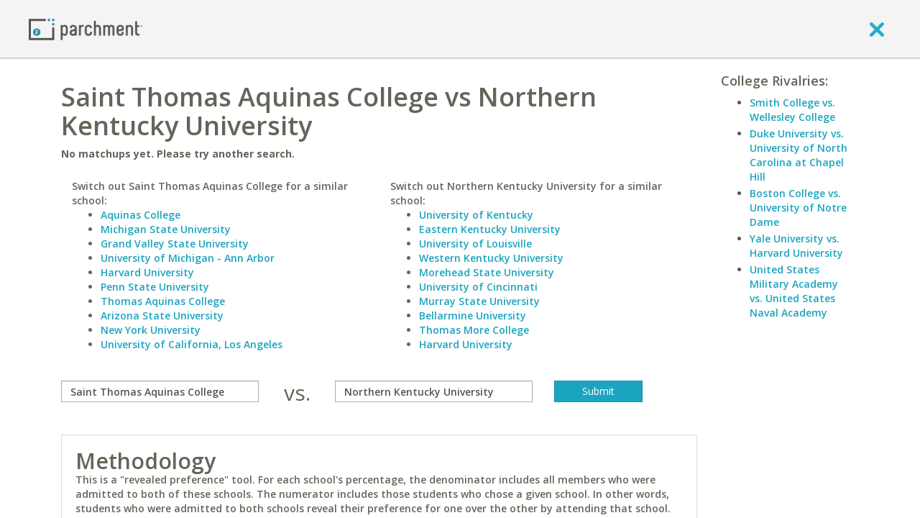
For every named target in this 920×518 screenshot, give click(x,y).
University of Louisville (475, 243)
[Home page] (85, 28)
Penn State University (155, 287)
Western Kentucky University (491, 258)
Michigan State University (166, 229)
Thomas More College (474, 330)
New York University (151, 330)
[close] (876, 28)
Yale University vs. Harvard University (796, 246)
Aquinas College (140, 215)
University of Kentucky (476, 215)
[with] (434, 391)
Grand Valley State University (175, 243)
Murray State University (479, 301)
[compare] (160, 391)
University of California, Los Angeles (191, 344)
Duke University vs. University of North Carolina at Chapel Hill (798, 155)
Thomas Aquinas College (163, 301)
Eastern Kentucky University (490, 229)
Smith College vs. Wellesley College (792, 110)
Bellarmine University (472, 315)
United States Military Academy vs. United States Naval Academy (794, 291)
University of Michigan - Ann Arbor (188, 258)
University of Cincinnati (478, 287)
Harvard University (147, 272)
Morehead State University (486, 272)
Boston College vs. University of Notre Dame (798, 207)
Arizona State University (162, 315)
